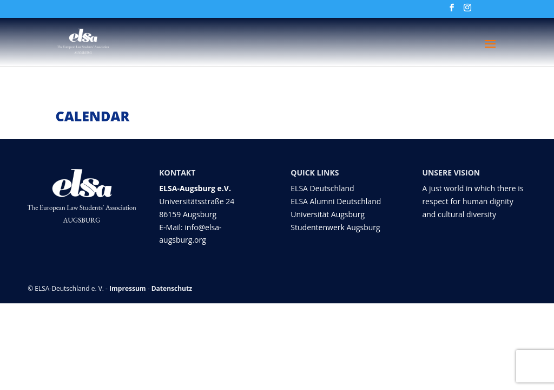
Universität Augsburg (328, 214)
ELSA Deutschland (322, 188)
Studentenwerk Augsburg (335, 227)
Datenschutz (171, 288)
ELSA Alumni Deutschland (336, 201)
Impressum (127, 288)
